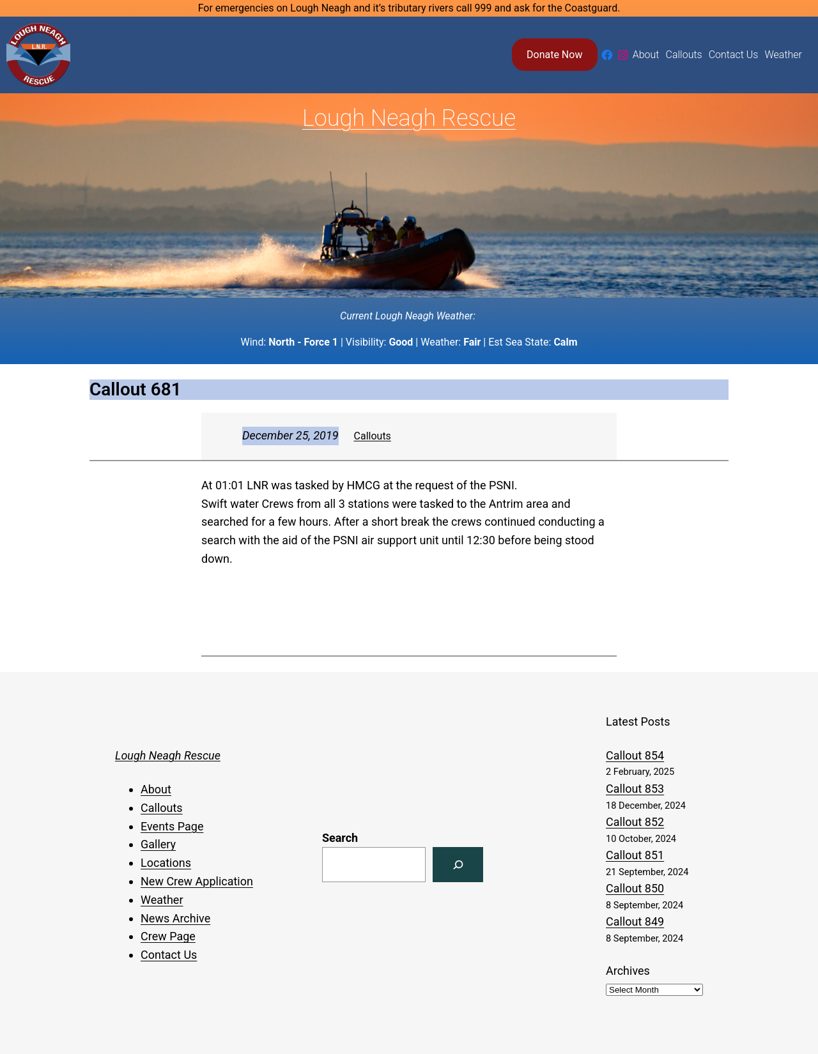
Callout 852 (635, 822)
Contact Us (169, 954)
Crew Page (168, 936)
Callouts (372, 436)
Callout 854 (635, 755)
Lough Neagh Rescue (409, 118)
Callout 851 (635, 855)
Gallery (158, 844)
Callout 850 (635, 888)
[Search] (458, 864)
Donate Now (554, 55)
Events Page (172, 826)
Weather (162, 899)
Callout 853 (635, 788)
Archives (628, 970)
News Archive (175, 918)
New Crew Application (197, 881)
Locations (166, 862)
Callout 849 (635, 921)
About (156, 789)
